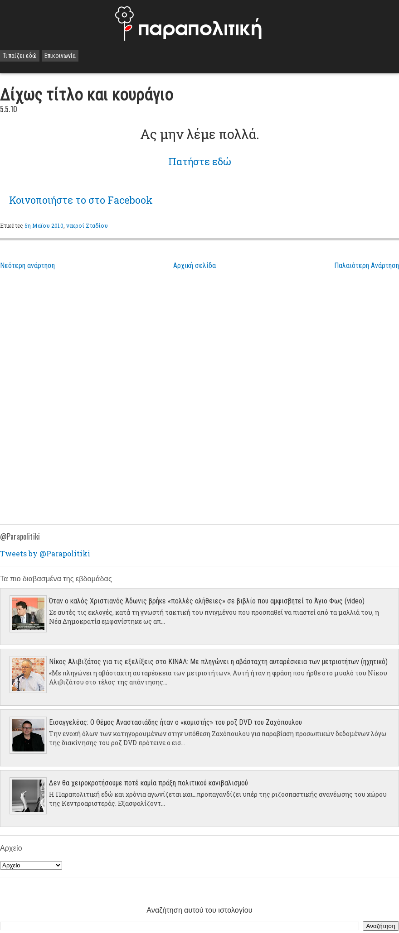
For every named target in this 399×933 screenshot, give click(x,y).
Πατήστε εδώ (199, 161)
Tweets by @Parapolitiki (45, 553)
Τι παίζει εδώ (20, 55)
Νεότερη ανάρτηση (27, 265)
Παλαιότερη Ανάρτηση (366, 265)
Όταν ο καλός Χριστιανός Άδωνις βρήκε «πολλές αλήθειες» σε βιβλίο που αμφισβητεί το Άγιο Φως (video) (207, 601)
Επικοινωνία (60, 55)
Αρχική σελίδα (194, 265)
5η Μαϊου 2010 (43, 225)
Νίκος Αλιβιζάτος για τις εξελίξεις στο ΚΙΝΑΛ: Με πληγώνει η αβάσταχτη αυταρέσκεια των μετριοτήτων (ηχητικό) (218, 661)
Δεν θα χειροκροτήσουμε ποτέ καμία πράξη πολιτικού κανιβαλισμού (148, 783)
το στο (81, 199)
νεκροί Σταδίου (87, 225)
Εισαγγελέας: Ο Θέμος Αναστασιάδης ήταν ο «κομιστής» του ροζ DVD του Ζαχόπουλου (175, 722)
